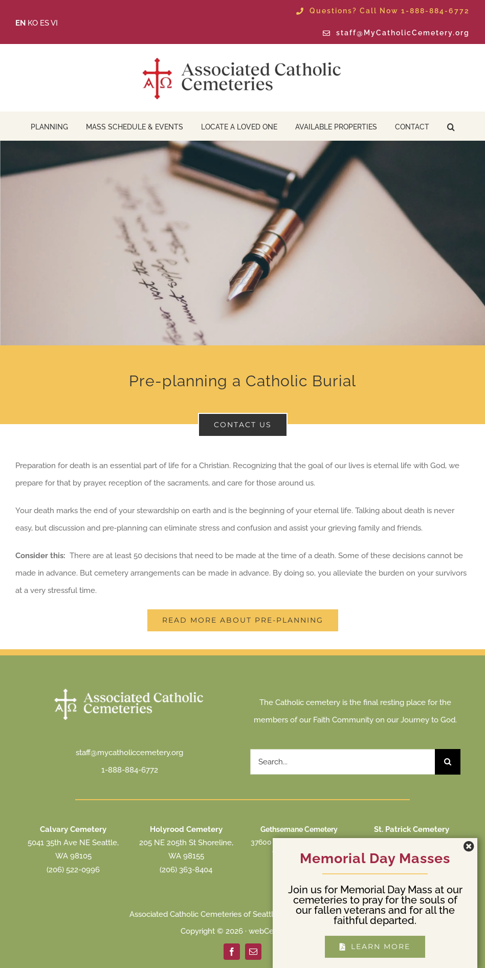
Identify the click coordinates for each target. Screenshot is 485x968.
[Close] (468, 846)
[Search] (447, 762)
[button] (451, 126)
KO (33, 23)
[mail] (253, 951)
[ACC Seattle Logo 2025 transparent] (242, 57)
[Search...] (342, 762)
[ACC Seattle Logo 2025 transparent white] (129, 689)
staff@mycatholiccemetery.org (129, 752)
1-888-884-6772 (129, 770)
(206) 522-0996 (73, 869)
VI (54, 23)
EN (20, 23)
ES (44, 23)
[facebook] (232, 951)
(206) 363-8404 (186, 869)
